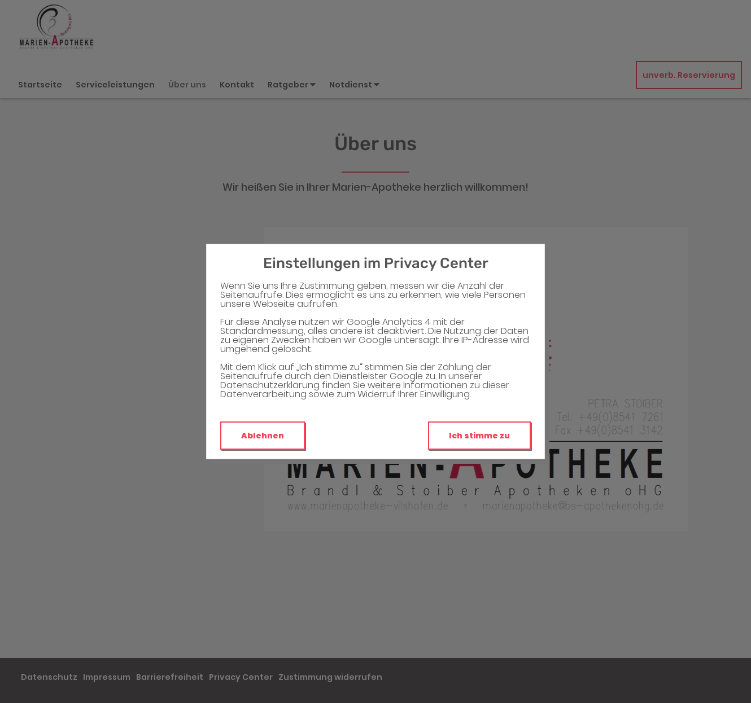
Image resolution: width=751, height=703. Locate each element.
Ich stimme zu (479, 435)
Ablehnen (262, 435)
